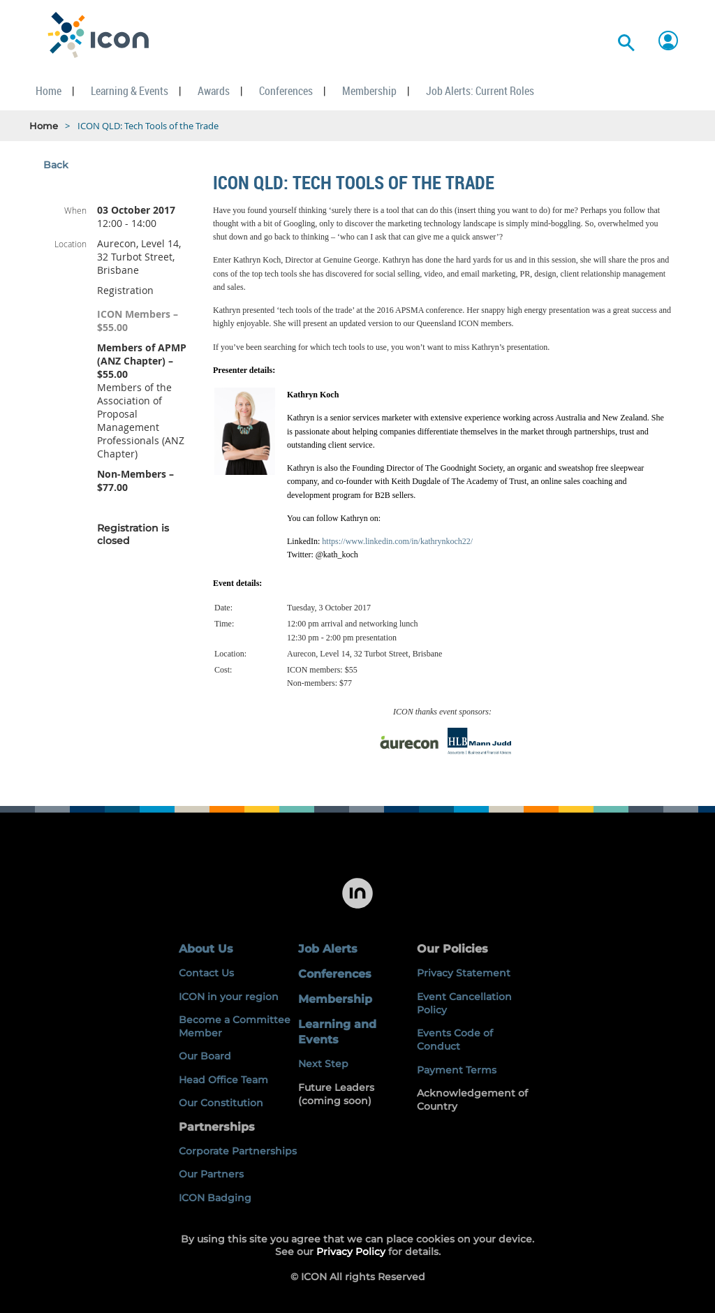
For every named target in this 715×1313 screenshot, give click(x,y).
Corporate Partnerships (238, 1151)
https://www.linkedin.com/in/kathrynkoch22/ (397, 541)
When (75, 210)
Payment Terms (456, 1070)
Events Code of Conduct (455, 1039)
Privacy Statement (463, 973)
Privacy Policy (350, 1251)
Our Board (205, 1056)
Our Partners (211, 1174)
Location (70, 243)
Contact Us (206, 973)
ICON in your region (229, 996)
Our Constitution (221, 1102)
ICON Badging (215, 1197)
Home (43, 125)
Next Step (323, 1063)
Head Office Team (223, 1079)
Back (55, 165)
